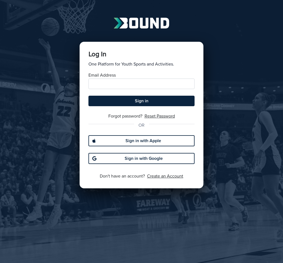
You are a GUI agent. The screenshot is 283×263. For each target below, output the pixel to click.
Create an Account (165, 176)
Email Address (102, 75)
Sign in (141, 101)
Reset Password (160, 116)
